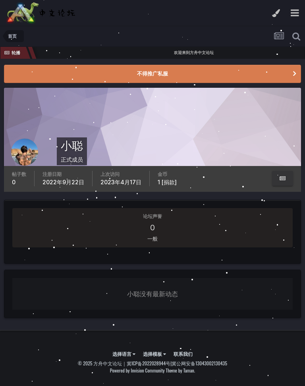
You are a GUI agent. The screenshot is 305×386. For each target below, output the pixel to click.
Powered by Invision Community (137, 370)
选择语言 (123, 353)
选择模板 (154, 353)
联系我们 (183, 353)
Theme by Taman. (180, 370)
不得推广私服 (152, 73)
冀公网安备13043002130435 (199, 363)
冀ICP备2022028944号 (148, 363)
